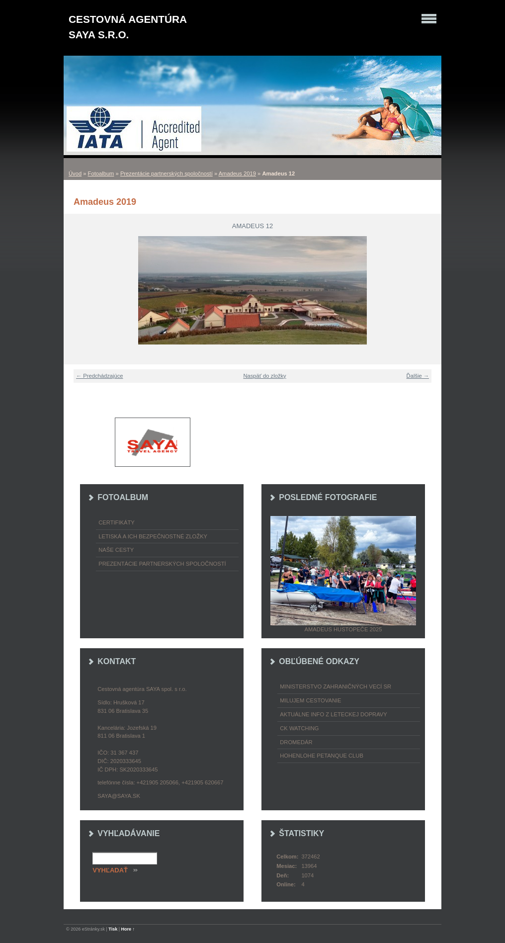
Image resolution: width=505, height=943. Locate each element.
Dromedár (296, 742)
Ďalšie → (418, 376)
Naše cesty (116, 550)
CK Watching (299, 728)
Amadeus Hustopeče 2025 (343, 629)
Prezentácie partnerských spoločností (166, 173)
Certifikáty (116, 522)
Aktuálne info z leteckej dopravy (333, 714)
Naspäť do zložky (264, 376)
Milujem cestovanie (310, 700)
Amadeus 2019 (237, 173)
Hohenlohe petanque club (321, 756)
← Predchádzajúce (99, 376)
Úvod (75, 173)
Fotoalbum (101, 173)
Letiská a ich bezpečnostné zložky (152, 536)
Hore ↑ (128, 929)
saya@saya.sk (118, 796)
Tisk (112, 929)
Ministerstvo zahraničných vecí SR (335, 686)
